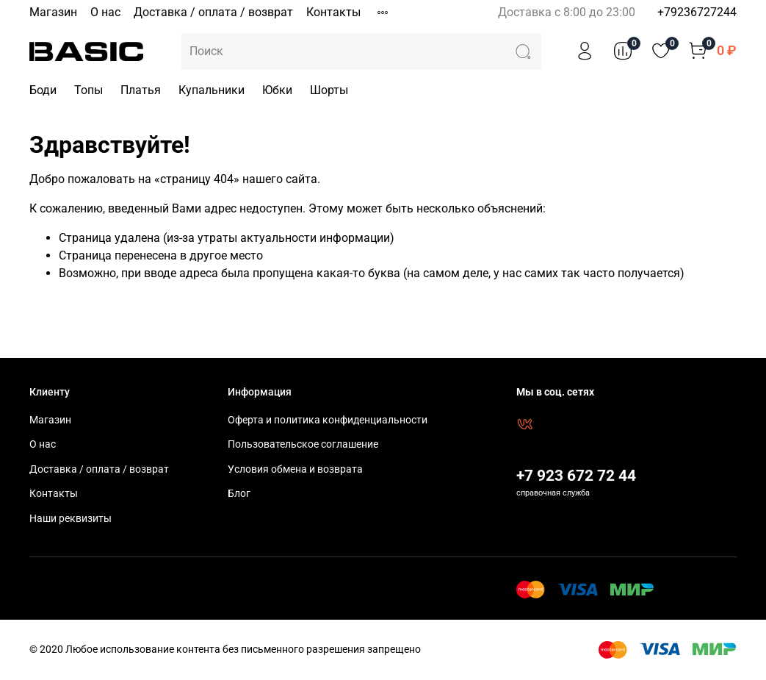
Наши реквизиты (70, 518)
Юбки (277, 90)
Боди (43, 90)
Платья (140, 90)
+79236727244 (697, 12)
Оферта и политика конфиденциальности (327, 420)
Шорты (329, 90)
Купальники (211, 90)
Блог (239, 493)
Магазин (53, 12)
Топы (88, 90)
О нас (105, 12)
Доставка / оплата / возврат (213, 12)
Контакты (333, 12)
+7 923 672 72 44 (576, 475)
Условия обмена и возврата (295, 469)
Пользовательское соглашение (303, 444)
